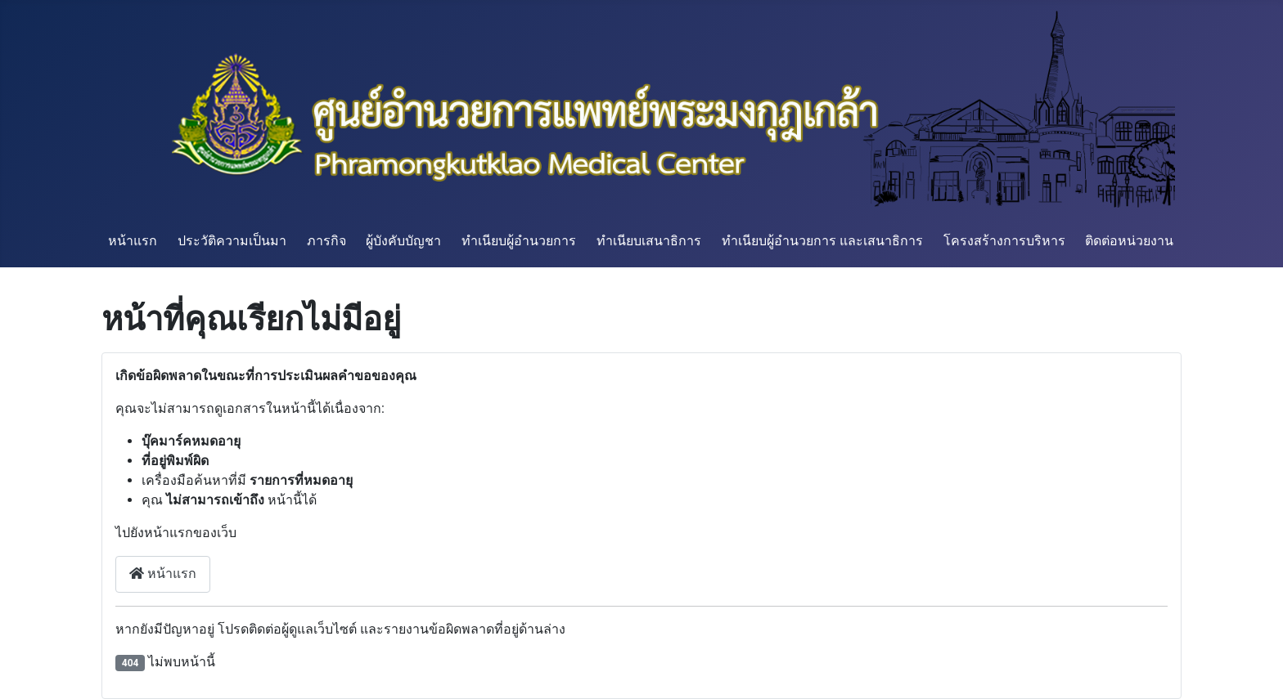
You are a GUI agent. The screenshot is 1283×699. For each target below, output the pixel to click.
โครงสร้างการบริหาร (1004, 241)
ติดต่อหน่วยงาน (1129, 241)
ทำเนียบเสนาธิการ (648, 241)
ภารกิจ (326, 241)
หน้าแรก (132, 241)
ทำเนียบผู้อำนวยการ (518, 241)
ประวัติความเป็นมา (232, 241)
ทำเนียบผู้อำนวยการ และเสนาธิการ (822, 241)
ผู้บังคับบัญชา (403, 241)
